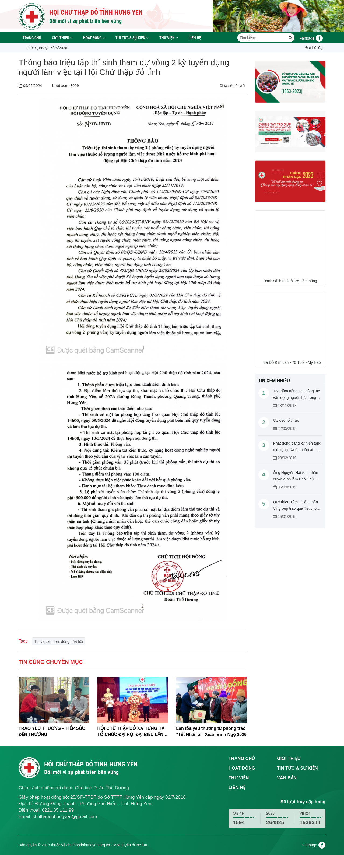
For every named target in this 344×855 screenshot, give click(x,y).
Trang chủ (32, 38)
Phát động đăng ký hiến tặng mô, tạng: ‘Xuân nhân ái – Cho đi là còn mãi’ (297, 449)
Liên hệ (195, 38)
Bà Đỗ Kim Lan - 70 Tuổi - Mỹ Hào (292, 364)
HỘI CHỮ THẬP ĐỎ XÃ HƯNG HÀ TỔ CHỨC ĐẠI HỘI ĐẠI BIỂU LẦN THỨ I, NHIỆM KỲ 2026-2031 (131, 732)
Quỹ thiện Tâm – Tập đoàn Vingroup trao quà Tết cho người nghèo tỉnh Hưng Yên (296, 508)
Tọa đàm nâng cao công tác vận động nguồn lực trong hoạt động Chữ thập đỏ (296, 397)
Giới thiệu (62, 38)
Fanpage (311, 38)
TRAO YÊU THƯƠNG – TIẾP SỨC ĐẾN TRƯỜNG (52, 731)
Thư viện (168, 38)
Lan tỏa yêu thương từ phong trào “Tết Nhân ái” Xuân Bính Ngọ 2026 (211, 731)
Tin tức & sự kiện (132, 38)
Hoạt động (94, 38)
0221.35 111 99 (58, 810)
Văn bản (287, 778)
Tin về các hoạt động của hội (58, 641)
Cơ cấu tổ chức (286, 420)
